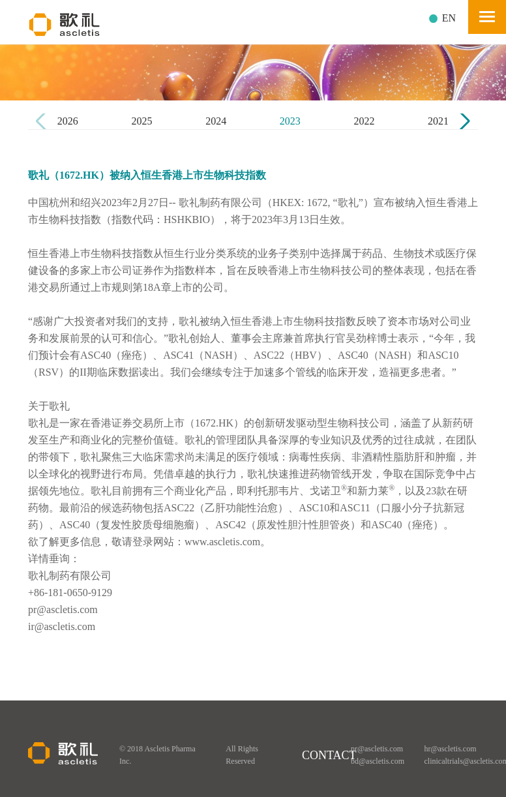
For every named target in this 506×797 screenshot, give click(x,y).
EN (449, 17)
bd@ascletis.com (377, 761)
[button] (462, 121)
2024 (215, 121)
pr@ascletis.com (377, 748)
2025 (141, 121)
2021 (438, 121)
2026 (67, 121)
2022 (363, 121)
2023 (290, 121)
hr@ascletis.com (450, 748)
